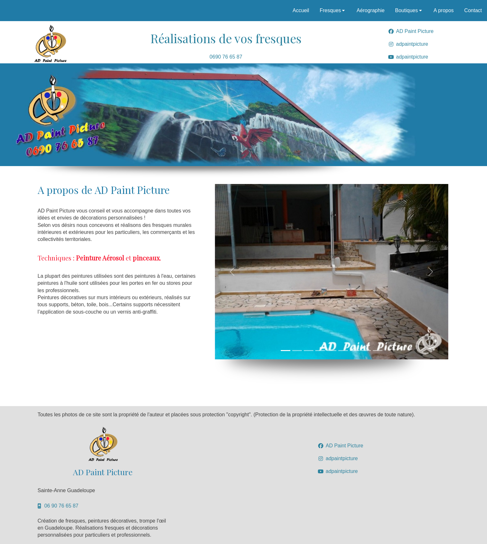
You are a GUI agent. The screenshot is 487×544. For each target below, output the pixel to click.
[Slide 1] (285, 350)
